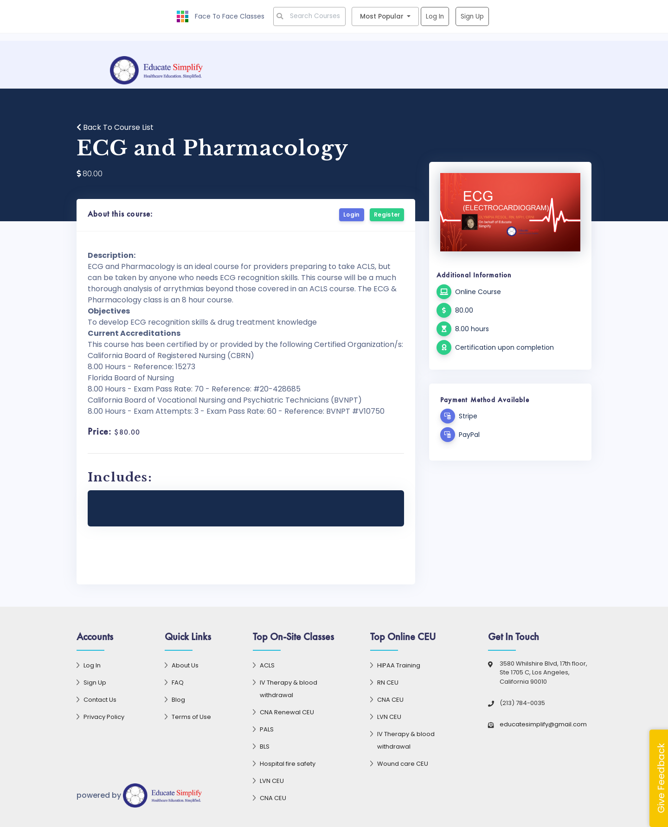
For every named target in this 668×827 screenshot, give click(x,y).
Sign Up (472, 16)
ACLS (267, 665)
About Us (185, 665)
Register (387, 214)
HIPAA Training (398, 665)
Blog (178, 699)
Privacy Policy (104, 716)
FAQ (178, 682)
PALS (267, 729)
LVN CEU (272, 780)
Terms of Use (191, 716)
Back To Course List (115, 127)
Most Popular (382, 16)
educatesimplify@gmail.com (543, 724)
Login (351, 214)
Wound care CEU (402, 763)
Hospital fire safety (287, 763)
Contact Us (100, 699)
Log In (435, 16)
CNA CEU (273, 798)
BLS (265, 746)
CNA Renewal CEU (287, 712)
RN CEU (387, 682)
